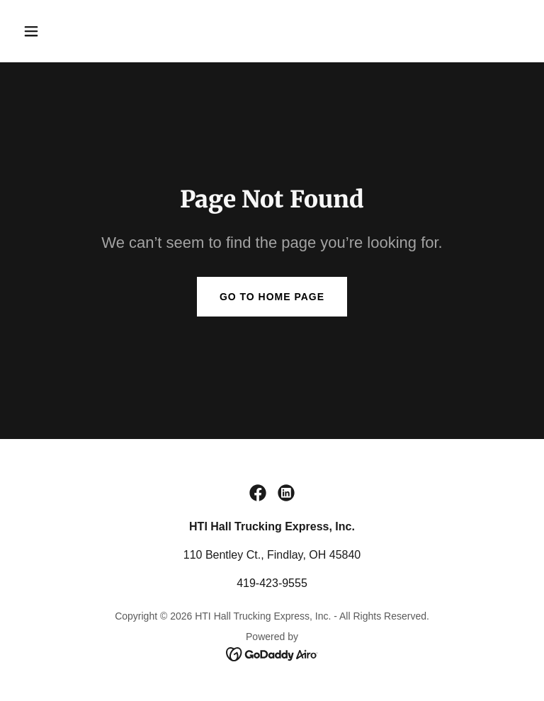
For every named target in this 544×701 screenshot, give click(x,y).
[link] (258, 493)
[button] (75, 31)
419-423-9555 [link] (272, 583)
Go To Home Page (272, 296)
